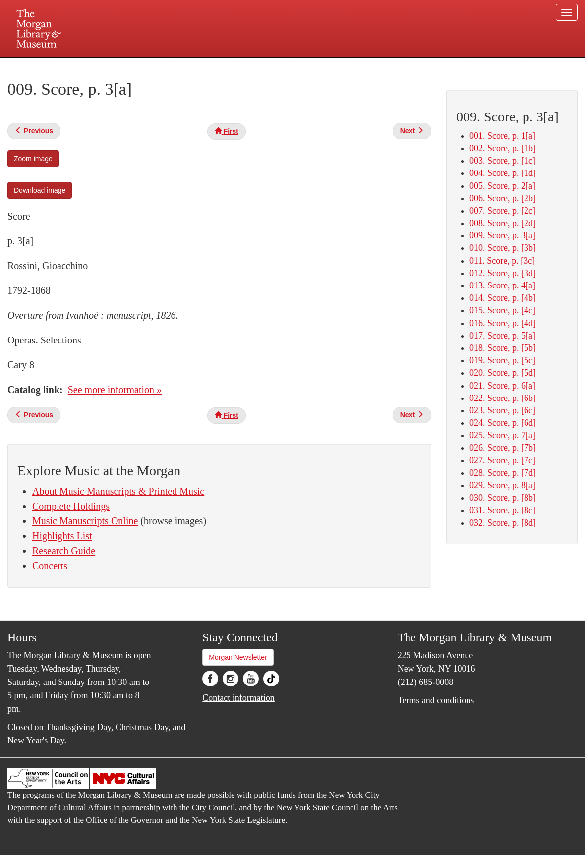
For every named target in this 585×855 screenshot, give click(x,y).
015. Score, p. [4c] (502, 310)
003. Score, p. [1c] (502, 161)
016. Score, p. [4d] (502, 323)
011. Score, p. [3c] (502, 261)
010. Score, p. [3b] (502, 248)
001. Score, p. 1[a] (502, 136)
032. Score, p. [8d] (502, 523)
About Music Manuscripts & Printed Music (118, 491)
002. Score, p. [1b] (502, 148)
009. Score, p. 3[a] (502, 235)
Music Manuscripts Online (85, 520)
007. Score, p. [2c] (502, 211)
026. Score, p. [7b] (502, 448)
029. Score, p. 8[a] (502, 485)
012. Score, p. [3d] (502, 273)
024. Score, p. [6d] (502, 423)
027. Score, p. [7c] (502, 460)
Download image (39, 190)
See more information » (115, 389)
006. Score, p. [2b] (502, 198)
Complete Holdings (71, 506)
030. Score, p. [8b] (502, 498)
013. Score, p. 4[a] (502, 285)
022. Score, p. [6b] (502, 398)
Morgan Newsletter (238, 657)
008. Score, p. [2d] (502, 223)
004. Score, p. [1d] (502, 173)
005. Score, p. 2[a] (502, 186)
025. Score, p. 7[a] (502, 435)
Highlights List (62, 535)
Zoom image (33, 159)
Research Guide (63, 550)
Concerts (49, 565)
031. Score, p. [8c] (502, 510)
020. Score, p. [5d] (502, 373)
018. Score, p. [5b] (502, 348)
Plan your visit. (174, 66)
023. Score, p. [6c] (502, 410)
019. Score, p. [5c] (502, 360)
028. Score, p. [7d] (502, 473)
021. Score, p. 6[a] (502, 386)
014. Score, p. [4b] (502, 298)
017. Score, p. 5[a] (502, 336)
